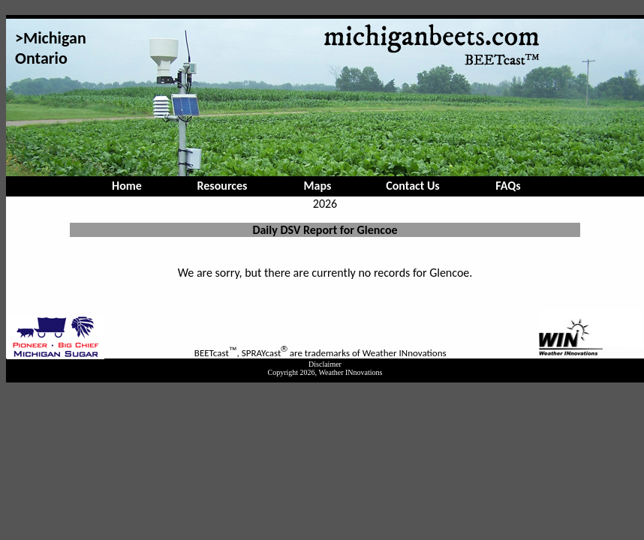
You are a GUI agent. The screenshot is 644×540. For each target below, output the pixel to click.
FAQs (507, 185)
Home (127, 185)
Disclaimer (325, 364)
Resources (222, 185)
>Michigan (50, 38)
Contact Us (412, 185)
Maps (318, 185)
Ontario (41, 58)
